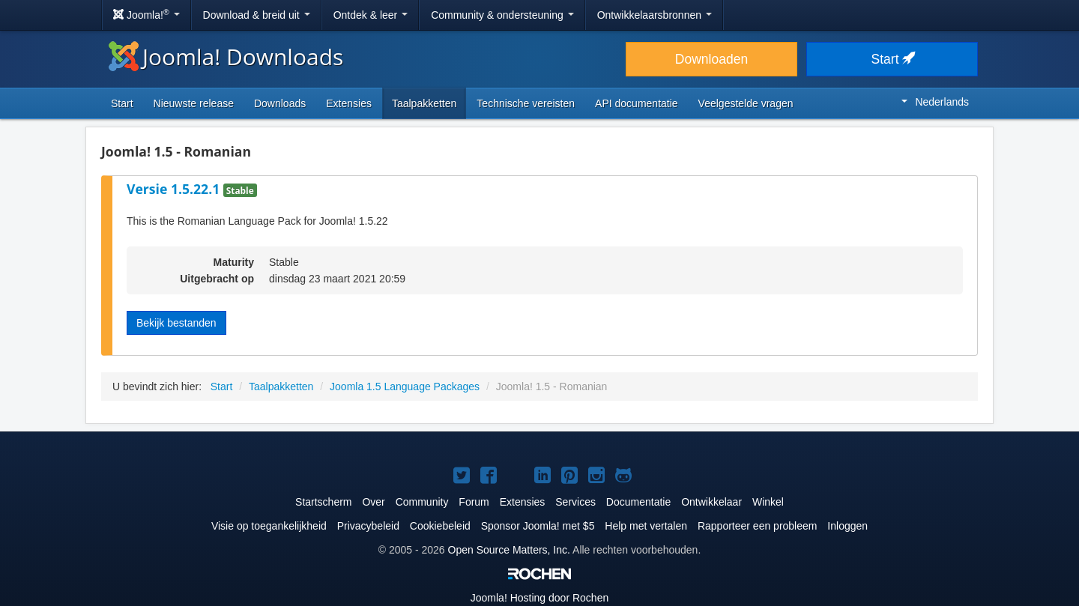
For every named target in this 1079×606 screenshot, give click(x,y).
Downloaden (711, 59)
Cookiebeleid (440, 526)
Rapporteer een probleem (757, 526)
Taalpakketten (424, 103)
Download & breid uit (256, 15)
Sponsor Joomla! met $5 (538, 526)
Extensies (349, 103)
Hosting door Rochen (539, 598)
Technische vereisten (526, 103)
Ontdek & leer (370, 15)
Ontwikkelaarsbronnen (654, 15)
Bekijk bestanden (176, 323)
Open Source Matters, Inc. (509, 550)
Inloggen (847, 526)
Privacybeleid (368, 526)
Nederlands (935, 102)
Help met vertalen (646, 526)
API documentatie (636, 103)
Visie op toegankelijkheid (269, 526)
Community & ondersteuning (502, 15)
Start (892, 59)
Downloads (280, 103)
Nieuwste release (194, 103)
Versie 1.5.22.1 (175, 189)
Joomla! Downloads (226, 56)
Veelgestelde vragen (746, 103)
